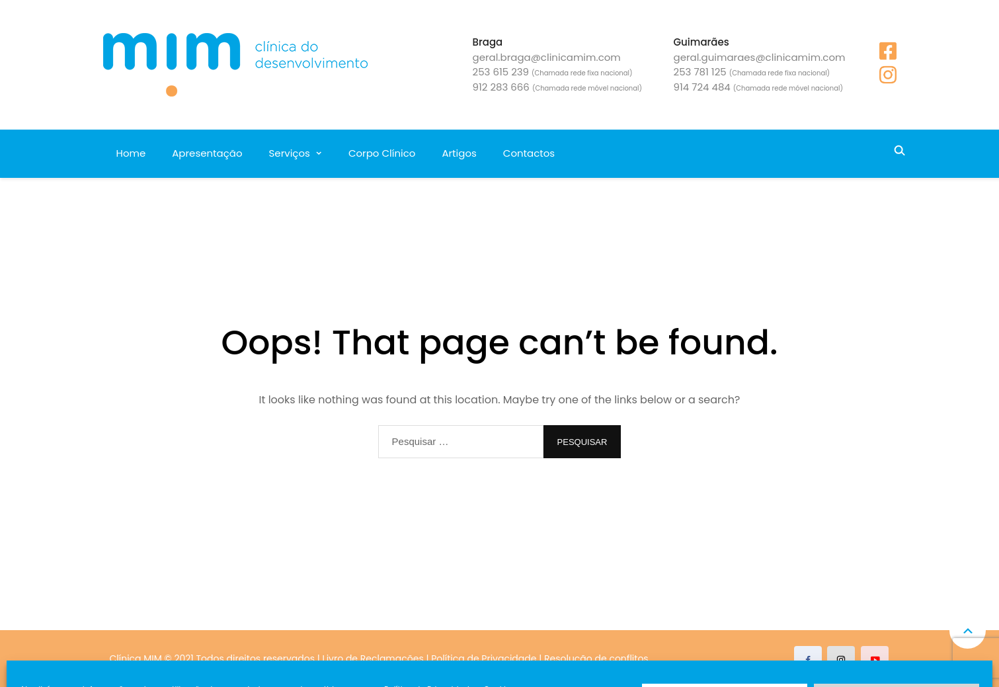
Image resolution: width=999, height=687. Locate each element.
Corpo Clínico (381, 153)
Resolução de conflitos (596, 658)
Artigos (459, 153)
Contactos (529, 153)
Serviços (289, 153)
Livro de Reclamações (373, 658)
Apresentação (207, 153)
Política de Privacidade (483, 658)
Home (131, 153)
